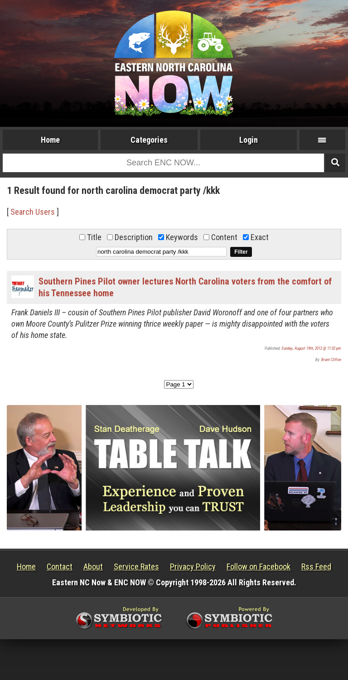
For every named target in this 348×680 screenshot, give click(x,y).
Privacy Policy (193, 566)
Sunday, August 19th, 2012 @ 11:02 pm (311, 348)
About (93, 566)
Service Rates (136, 566)
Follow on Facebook (258, 566)
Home (50, 140)
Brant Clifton (331, 359)
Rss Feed (316, 566)
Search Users (32, 212)
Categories (149, 140)
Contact (59, 566)
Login (248, 140)
